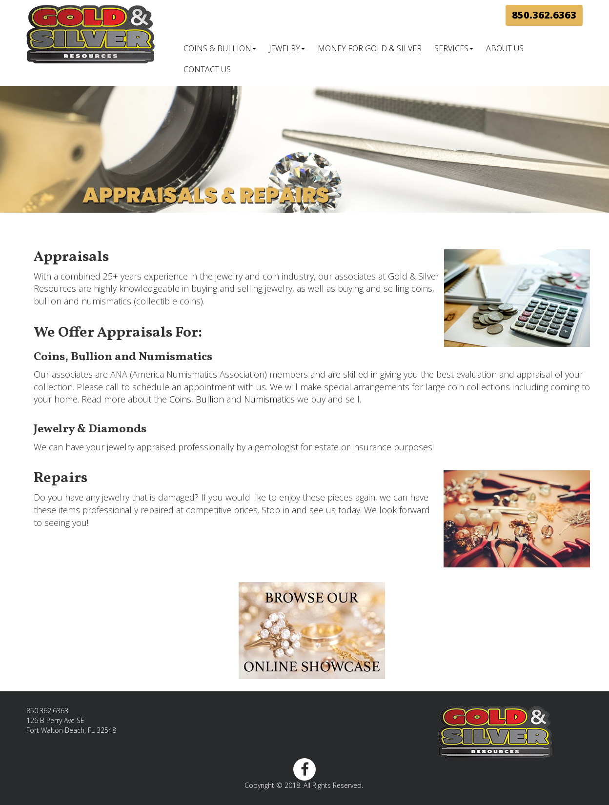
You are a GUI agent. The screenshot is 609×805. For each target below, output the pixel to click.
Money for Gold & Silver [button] (370, 48)
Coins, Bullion (196, 399)
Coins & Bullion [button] (219, 48)
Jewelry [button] (287, 48)
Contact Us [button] (207, 69)
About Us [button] (505, 48)
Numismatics (269, 399)
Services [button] (453, 48)
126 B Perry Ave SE (55, 720)
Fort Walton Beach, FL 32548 (71, 730)
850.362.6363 (544, 14)
